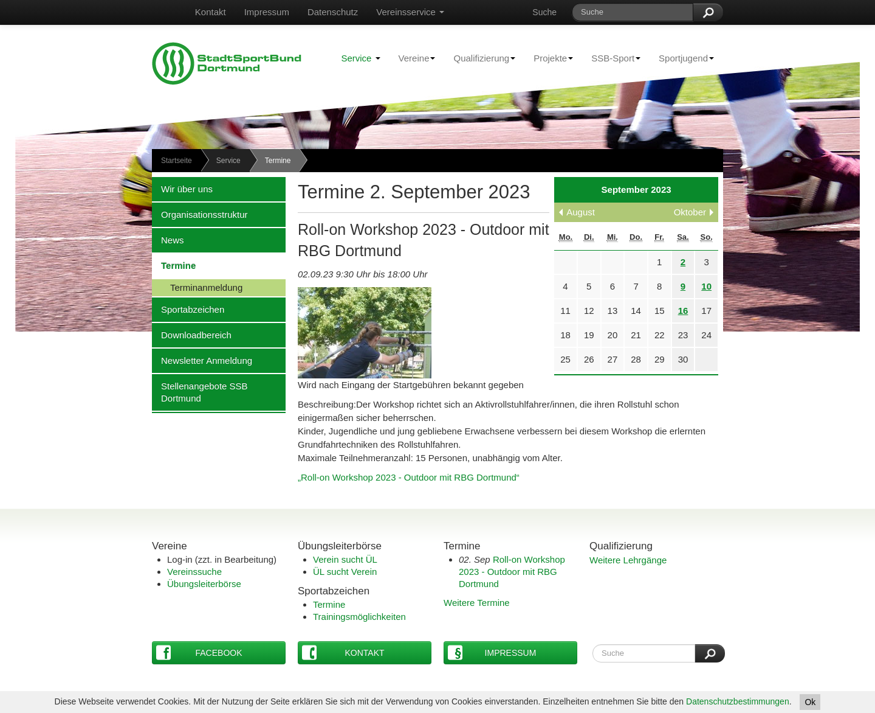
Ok (810, 702)
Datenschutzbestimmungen (737, 701)
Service (360, 58)
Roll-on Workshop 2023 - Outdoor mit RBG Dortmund (512, 571)
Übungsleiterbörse (204, 584)
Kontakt (210, 12)
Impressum (266, 12)
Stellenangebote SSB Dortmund (200, 391)
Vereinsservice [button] (410, 12)
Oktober (690, 212)
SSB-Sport (611, 57)
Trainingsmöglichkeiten (359, 616)
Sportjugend (682, 57)
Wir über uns (182, 188)
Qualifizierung (479, 57)
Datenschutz (332, 12)
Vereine (412, 57)
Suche (544, 12)
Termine (174, 265)
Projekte (548, 57)
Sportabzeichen (188, 309)
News (168, 239)
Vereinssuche (194, 571)
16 (683, 310)
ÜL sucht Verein (345, 571)
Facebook (199, 652)
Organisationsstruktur (200, 214)
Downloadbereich (192, 334)
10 (706, 286)
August (580, 212)
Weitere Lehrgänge (628, 560)
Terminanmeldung (197, 287)
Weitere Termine (477, 602)
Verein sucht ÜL (345, 559)
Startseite (176, 160)
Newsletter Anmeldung (202, 360)
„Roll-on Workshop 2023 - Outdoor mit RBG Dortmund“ (409, 477)
